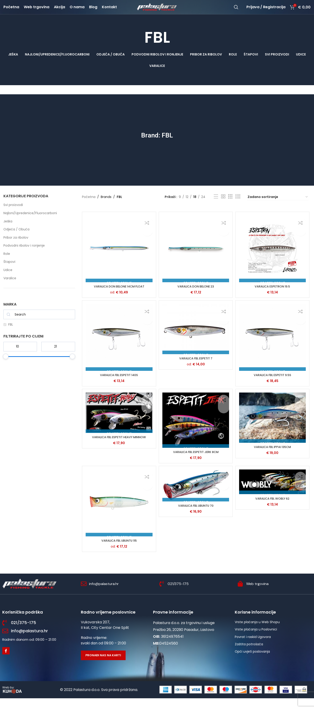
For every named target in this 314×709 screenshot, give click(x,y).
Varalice (9, 287)
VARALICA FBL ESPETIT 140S (118, 384)
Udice (7, 279)
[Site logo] (157, 11)
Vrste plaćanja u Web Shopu (257, 632)
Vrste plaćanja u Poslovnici (256, 640)
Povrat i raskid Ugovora (253, 647)
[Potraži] (236, 11)
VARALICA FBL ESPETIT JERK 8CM (196, 461)
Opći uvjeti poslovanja (252, 662)
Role (6, 263)
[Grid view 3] (230, 206)
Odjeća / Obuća (16, 239)
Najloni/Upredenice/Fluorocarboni (30, 222)
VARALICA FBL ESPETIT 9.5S (273, 384)
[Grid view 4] (237, 206)
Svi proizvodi (13, 214)
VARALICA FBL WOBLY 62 (273, 510)
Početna (88, 206)
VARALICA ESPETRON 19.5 (273, 295)
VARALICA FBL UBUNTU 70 (195, 517)
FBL (10, 334)
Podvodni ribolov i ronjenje (24, 255)
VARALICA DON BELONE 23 (196, 295)
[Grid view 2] (223, 206)
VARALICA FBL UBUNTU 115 (118, 551)
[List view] (216, 206)
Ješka (7, 231)
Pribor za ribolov (15, 247)
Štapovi (9, 271)
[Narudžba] (278, 206)
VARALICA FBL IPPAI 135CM (273, 457)
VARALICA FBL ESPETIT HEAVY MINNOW (118, 447)
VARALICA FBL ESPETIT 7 (196, 367)
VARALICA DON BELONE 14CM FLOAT (118, 295)
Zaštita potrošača (249, 654)
